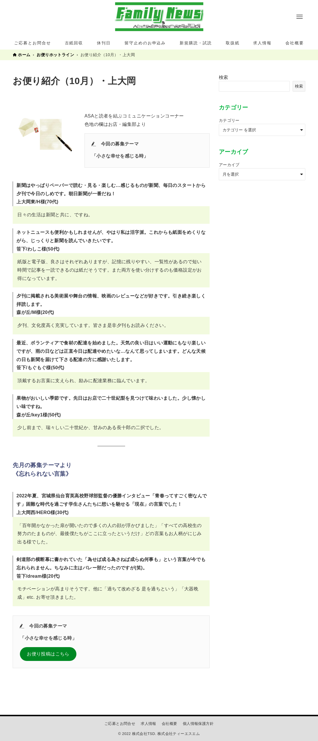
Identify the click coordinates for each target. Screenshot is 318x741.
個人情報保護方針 (198, 723)
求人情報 (148, 723)
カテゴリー (229, 120)
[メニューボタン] (299, 16)
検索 (223, 77)
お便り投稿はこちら (48, 653)
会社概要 (169, 723)
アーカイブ (229, 164)
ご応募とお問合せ (119, 723)
